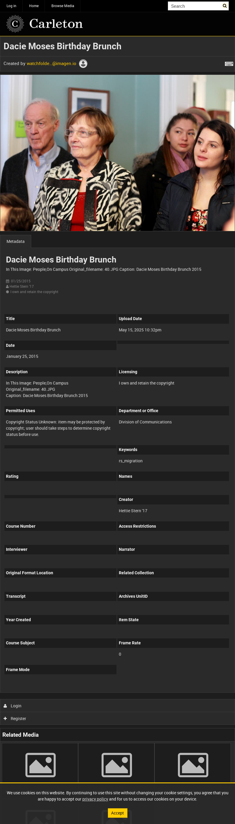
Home (34, 5)
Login (13, 705)
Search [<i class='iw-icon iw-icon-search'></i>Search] (225, 5)
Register (15, 718)
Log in (11, 5)
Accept (117, 813)
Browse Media (62, 5)
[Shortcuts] (229, 62)
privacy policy (95, 799)
